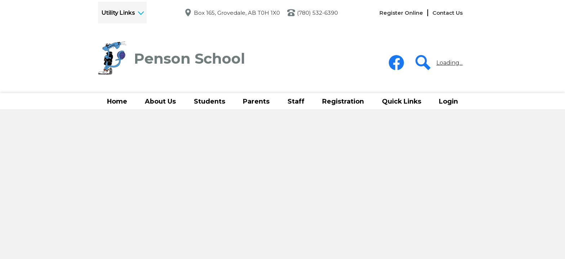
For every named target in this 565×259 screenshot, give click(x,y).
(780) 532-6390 (317, 12)
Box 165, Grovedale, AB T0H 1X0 (237, 12)
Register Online (401, 12)
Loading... (449, 62)
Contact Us (447, 12)
